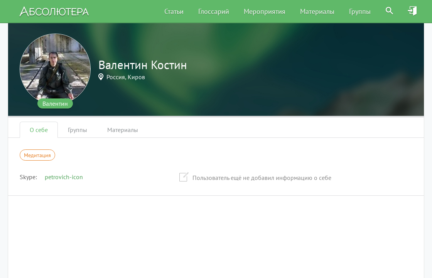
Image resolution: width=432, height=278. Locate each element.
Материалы (317, 11)
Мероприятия (264, 11)
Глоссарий (213, 11)
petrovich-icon (64, 177)
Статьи (174, 11)
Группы (360, 11)
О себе (39, 130)
